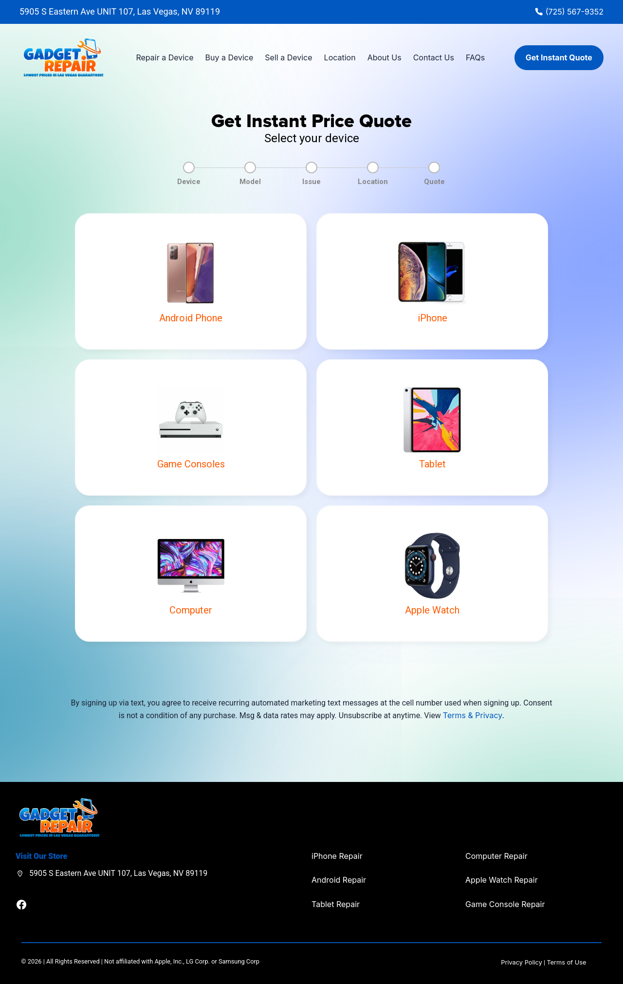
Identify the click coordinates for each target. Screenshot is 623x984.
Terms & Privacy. (473, 715)
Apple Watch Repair (501, 880)
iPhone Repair (337, 856)
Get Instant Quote (559, 57)
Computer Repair (496, 856)
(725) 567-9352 (575, 12)
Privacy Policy (521, 962)
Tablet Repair (336, 904)
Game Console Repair (505, 904)
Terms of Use (566, 962)
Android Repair (339, 880)
